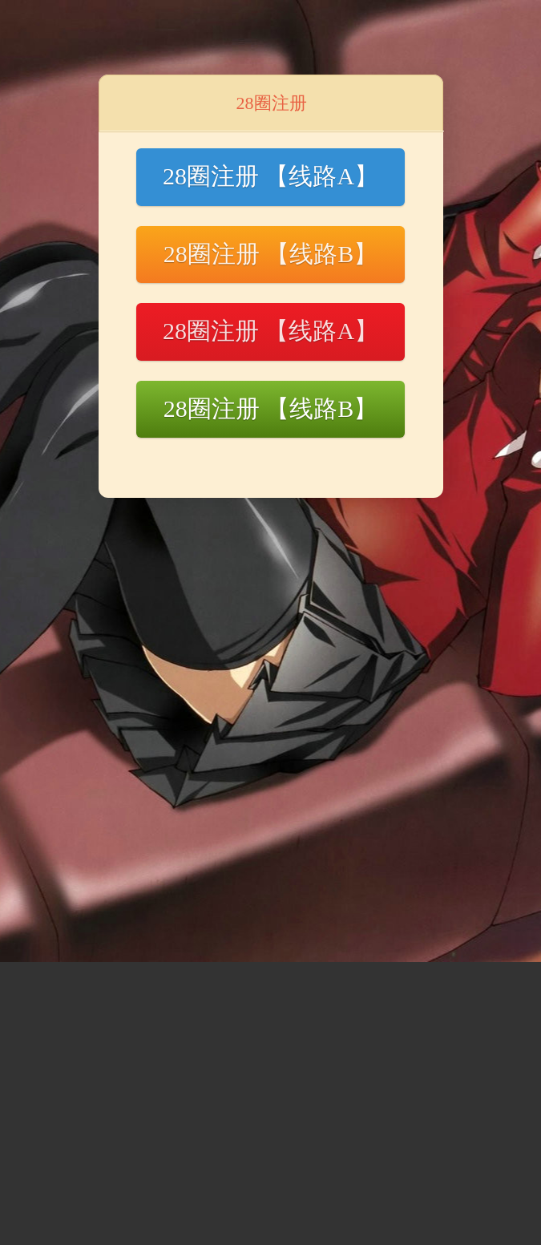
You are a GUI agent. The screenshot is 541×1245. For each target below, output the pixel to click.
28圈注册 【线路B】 (271, 254)
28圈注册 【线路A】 (270, 176)
